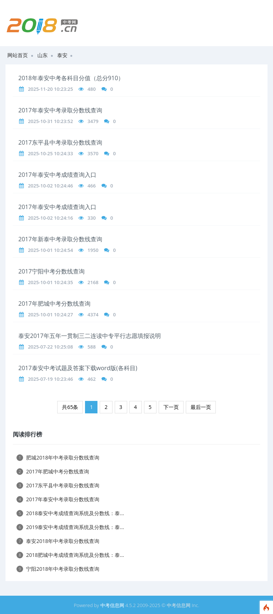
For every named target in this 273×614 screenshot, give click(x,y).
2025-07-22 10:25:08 (50, 346)
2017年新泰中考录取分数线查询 (60, 239)
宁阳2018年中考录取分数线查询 (57, 568)
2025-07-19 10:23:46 (50, 379)
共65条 (70, 406)
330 (92, 218)
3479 (93, 121)
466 (92, 185)
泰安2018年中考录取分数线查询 (57, 540)
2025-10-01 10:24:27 (50, 314)
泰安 (62, 55)
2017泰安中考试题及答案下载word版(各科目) (77, 368)
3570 (93, 153)
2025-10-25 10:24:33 (50, 153)
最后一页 (201, 406)
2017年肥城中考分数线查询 (54, 303)
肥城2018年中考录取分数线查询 (57, 457)
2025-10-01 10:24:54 (50, 250)
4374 (93, 314)
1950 (93, 250)
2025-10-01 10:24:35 (50, 282)
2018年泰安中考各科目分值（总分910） (71, 78)
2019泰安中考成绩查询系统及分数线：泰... (70, 527)
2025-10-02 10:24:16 (50, 218)
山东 (42, 55)
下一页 (171, 406)
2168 (93, 282)
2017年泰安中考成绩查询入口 (57, 175)
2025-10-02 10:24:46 (50, 185)
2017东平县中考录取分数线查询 (60, 142)
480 (92, 89)
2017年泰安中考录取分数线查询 (60, 110)
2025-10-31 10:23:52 (50, 121)
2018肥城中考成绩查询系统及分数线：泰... (70, 554)
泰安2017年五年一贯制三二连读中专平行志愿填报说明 (89, 336)
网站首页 (17, 55)
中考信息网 (112, 605)
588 (92, 346)
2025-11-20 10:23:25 (50, 89)
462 (92, 379)
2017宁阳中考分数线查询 (51, 271)
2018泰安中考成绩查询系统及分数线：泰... (70, 513)
